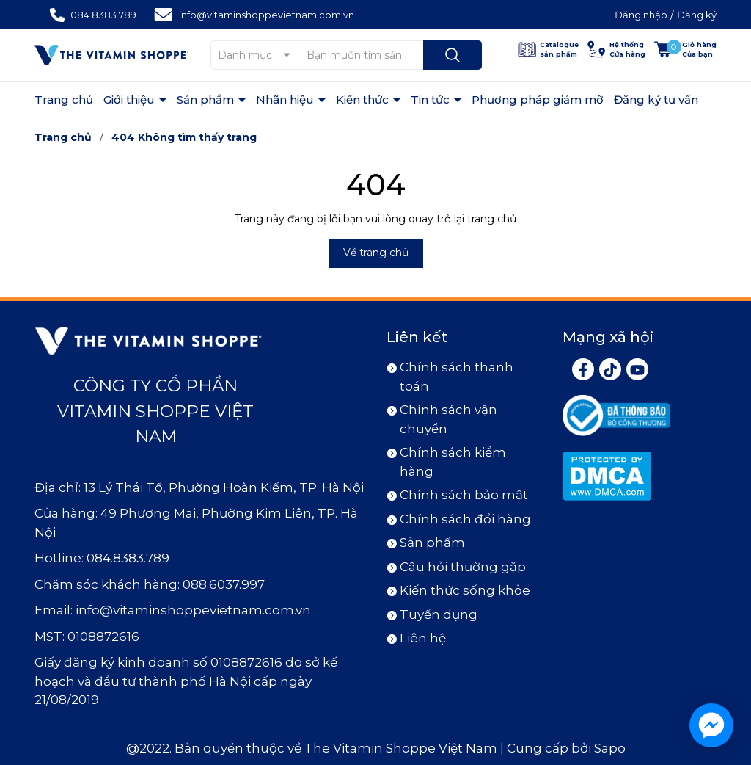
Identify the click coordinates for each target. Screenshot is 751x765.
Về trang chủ (376, 252)
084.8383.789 (103, 15)
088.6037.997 (224, 584)
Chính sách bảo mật (464, 494)
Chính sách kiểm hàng (453, 462)
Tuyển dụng (438, 614)
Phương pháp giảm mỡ (538, 99)
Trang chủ (63, 99)
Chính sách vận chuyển (448, 419)
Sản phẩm (207, 99)
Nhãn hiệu (286, 99)
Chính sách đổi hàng (465, 519)
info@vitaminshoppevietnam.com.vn (266, 15)
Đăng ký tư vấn (656, 99)
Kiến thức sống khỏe (465, 590)
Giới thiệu (130, 99)
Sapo (610, 748)
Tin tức (432, 99)
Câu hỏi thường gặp (463, 566)
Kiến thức (364, 99)
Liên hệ (423, 638)
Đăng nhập (641, 15)
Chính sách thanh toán (456, 377)
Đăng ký (697, 15)
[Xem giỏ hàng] (685, 49)
